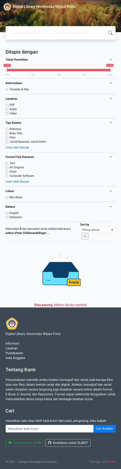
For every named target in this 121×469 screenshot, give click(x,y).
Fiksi (13, 137)
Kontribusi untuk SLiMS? (68, 443)
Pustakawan (14, 353)
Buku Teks (16, 133)
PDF (12, 105)
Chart (13, 171)
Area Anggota (15, 358)
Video (13, 113)
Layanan (12, 348)
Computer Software (22, 175)
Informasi (12, 343)
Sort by (84, 224)
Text (12, 163)
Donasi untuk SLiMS (25, 443)
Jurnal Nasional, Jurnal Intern (28, 141)
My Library (16, 197)
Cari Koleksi (104, 428)
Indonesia (16, 217)
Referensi (16, 129)
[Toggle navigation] (112, 7)
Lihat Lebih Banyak (17, 147)
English (14, 213)
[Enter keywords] (50, 428)
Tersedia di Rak (19, 89)
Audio (13, 109)
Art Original (17, 167)
